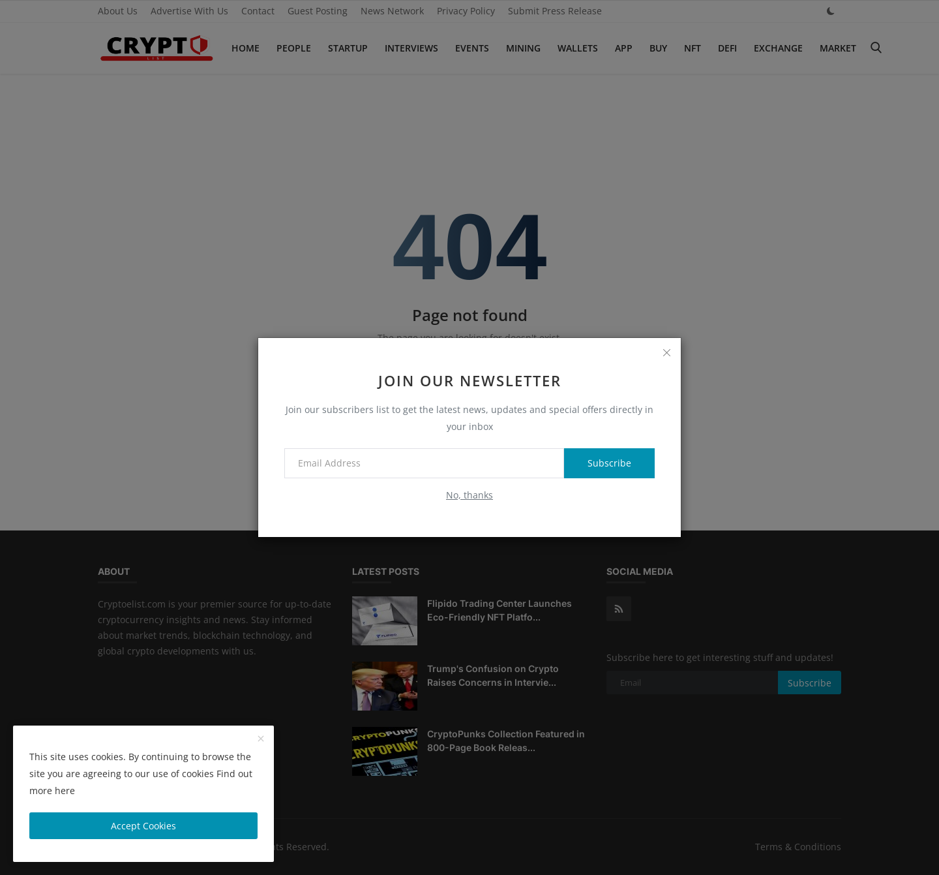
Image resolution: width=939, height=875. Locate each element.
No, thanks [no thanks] (469, 495)
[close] (666, 352)
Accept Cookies (143, 826)
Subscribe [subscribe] (609, 463)
